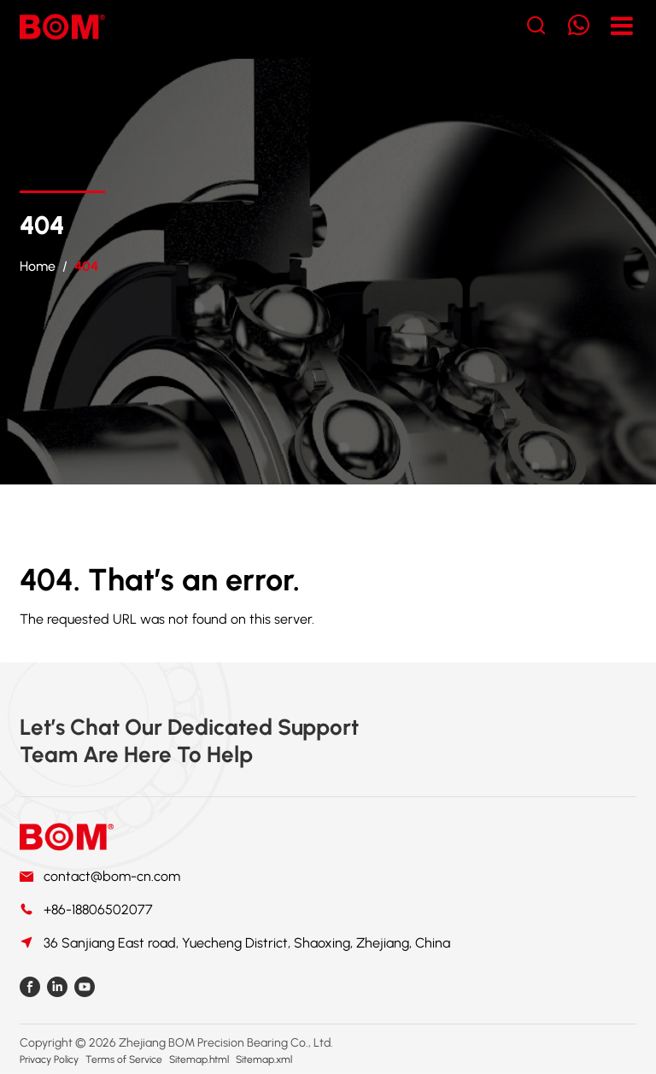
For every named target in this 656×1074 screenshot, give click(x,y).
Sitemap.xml (264, 1059)
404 (86, 266)
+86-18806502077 (98, 909)
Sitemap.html (199, 1059)
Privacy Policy (49, 1059)
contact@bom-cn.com (112, 876)
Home (38, 266)
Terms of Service (123, 1059)
